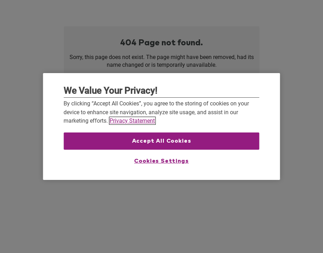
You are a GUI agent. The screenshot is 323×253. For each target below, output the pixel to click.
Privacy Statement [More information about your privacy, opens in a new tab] (132, 120)
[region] (161, 126)
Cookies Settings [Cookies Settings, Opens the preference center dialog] (161, 161)
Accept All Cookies (161, 141)
